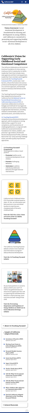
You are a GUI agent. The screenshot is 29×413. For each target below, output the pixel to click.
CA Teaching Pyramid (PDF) (9, 117)
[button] (15, 326)
